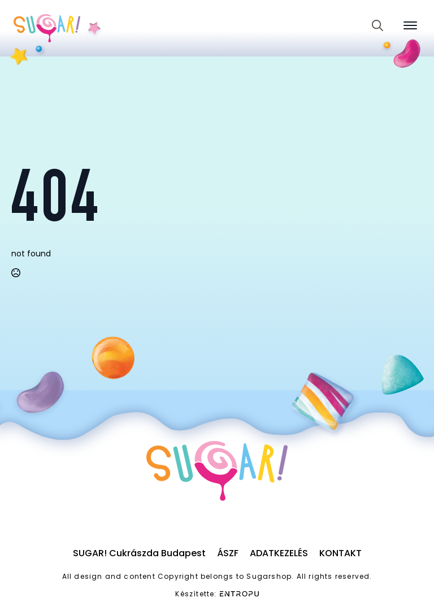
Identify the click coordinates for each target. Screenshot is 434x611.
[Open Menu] (410, 25)
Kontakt (340, 553)
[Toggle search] (377, 25)
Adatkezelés (279, 553)
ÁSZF (227, 553)
